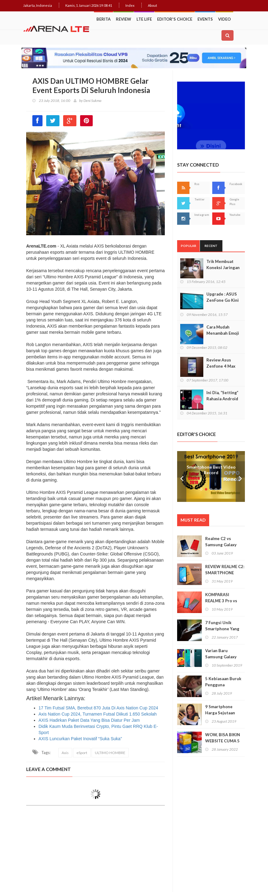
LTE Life (144, 19)
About (152, 5)
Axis (65, 752)
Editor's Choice (174, 19)
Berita (103, 19)
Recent (211, 246)
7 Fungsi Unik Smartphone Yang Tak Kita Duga (222, 628)
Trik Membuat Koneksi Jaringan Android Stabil (223, 267)
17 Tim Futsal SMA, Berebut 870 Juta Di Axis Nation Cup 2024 (98, 707)
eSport (81, 752)
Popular (188, 246)
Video (224, 19)
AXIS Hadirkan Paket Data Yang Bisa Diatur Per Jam (89, 720)
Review (123, 19)
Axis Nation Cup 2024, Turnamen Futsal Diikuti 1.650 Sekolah (98, 714)
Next (240, 476)
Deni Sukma (92, 100)
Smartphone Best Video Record (211, 470)
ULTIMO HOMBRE (110, 752)
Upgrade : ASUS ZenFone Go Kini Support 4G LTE (222, 300)
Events (205, 19)
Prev (181, 476)
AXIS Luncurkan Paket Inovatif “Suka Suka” (80, 738)
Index (130, 5)
